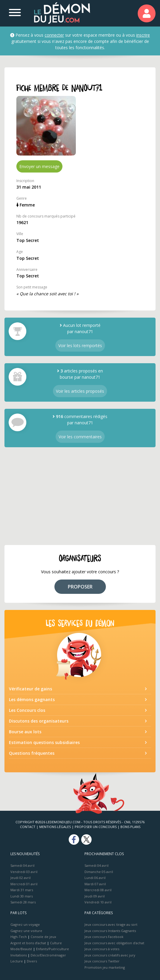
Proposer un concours (96, 826)
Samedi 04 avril (22, 865)
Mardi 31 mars (21, 890)
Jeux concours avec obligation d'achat (114, 943)
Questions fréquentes (31, 753)
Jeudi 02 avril (20, 877)
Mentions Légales (55, 826)
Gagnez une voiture (26, 930)
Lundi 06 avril (95, 877)
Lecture (16, 961)
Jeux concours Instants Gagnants (110, 930)
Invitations (18, 955)
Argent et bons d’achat (28, 943)
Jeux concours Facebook (103, 936)
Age (19, 251)
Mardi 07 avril (95, 884)
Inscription (25, 180)
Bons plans (130, 826)
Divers (32, 961)
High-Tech (18, 936)
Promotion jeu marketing (104, 967)
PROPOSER (80, 586)
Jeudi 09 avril (94, 896)
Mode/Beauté (21, 949)
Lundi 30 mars (21, 896)
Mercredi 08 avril (98, 890)
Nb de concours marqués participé (46, 216)
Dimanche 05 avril (98, 871)
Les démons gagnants (32, 699)
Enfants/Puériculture (52, 949)
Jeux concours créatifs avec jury (109, 955)
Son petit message (31, 287)
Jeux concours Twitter (102, 961)
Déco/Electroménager (48, 955)
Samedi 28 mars (23, 902)
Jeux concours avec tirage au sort (110, 924)
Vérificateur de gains (30, 689)
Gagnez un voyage (25, 924)
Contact (27, 826)
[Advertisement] (80, 496)
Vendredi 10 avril (98, 902)
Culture (56, 943)
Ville (19, 233)
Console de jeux (43, 936)
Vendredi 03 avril (23, 871)
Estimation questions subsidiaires (44, 742)
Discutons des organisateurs (38, 721)
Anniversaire (26, 269)
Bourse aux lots (25, 731)
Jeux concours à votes (101, 949)
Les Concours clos (27, 710)
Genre (21, 198)
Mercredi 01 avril (23, 884)
